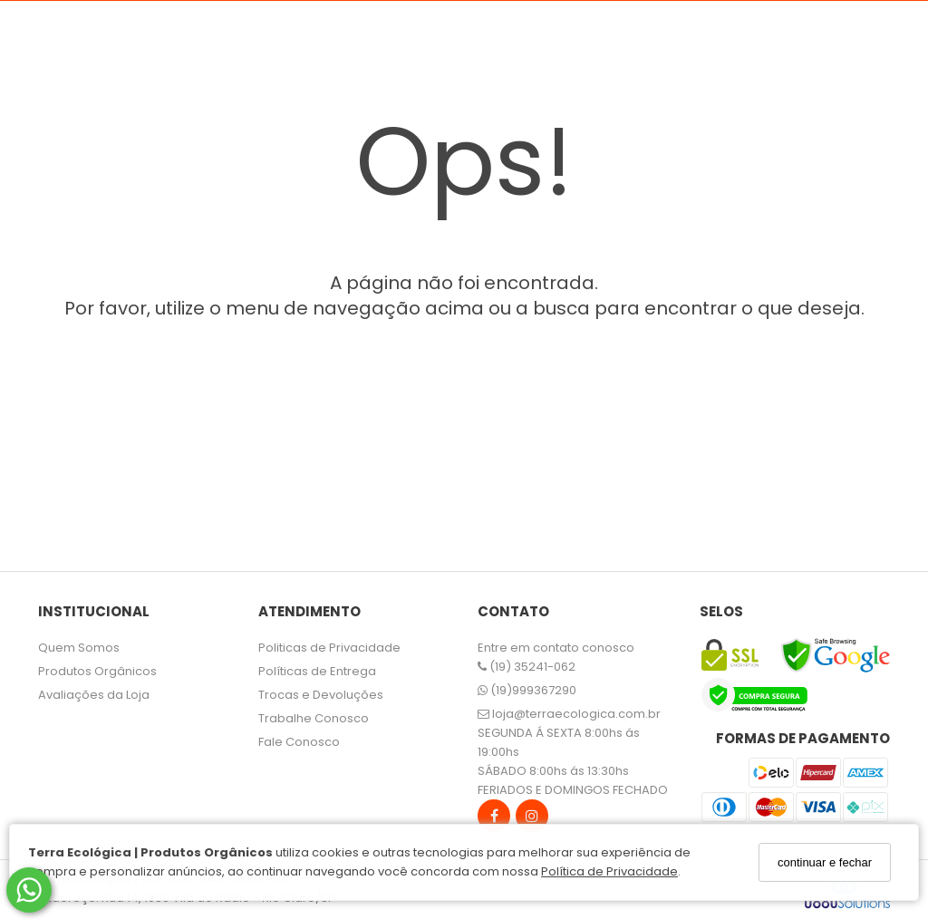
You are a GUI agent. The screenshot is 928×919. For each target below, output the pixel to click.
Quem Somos (79, 647)
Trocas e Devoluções (320, 694)
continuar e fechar (825, 862)
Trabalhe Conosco (313, 718)
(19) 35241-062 (526, 666)
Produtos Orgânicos (97, 671)
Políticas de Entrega (317, 671)
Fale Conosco (299, 741)
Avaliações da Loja (94, 694)
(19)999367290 (527, 690)
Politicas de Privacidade (329, 647)
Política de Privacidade (609, 871)
